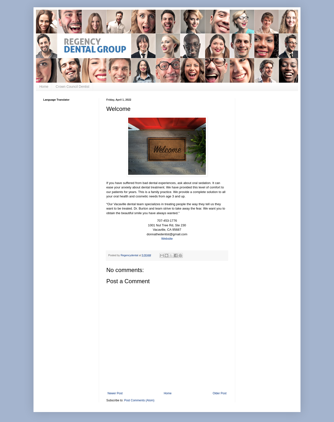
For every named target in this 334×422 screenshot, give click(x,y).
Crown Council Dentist (72, 86)
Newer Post (115, 393)
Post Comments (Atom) (139, 400)
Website (167, 238)
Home (43, 86)
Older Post (219, 393)
